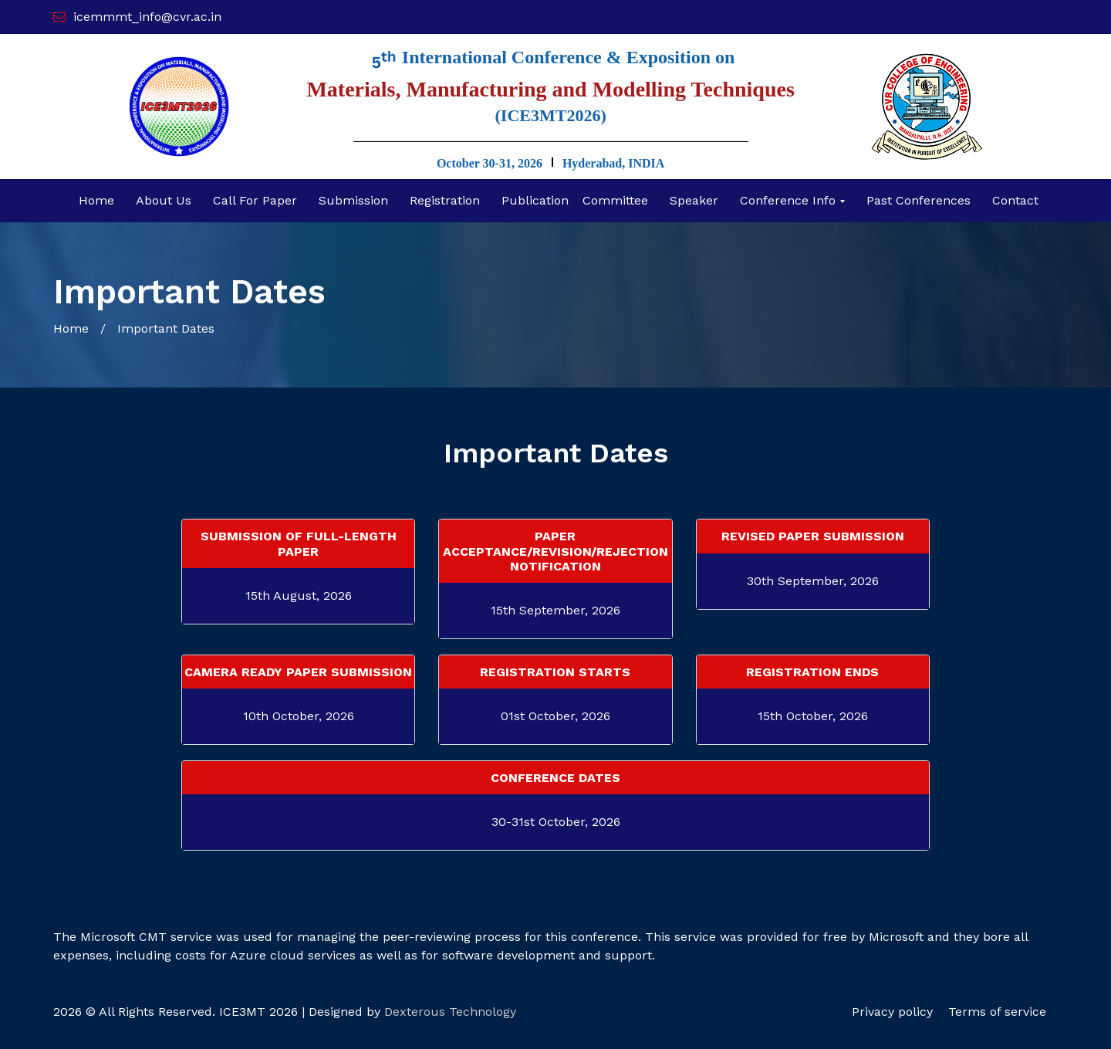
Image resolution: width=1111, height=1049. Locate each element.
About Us (163, 200)
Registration (445, 200)
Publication (535, 200)
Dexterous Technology (450, 1011)
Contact (1015, 200)
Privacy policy (892, 1011)
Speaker (694, 200)
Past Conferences (918, 200)
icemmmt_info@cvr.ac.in (147, 16)
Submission (353, 200)
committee (615, 200)
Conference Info (789, 200)
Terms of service (997, 1011)
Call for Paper (255, 200)
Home (96, 200)
